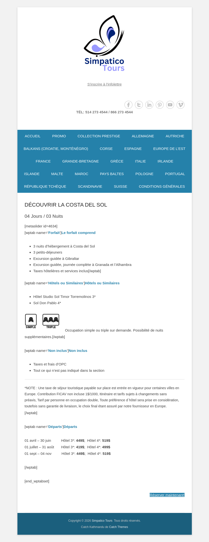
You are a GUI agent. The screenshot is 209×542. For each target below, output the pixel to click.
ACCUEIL (32, 136)
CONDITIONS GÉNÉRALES (162, 186)
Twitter (139, 105)
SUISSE (120, 186)
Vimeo (181, 105)
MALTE (57, 174)
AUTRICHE (175, 136)
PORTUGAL (175, 174)
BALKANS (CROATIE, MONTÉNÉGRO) (55, 149)
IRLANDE (165, 161)
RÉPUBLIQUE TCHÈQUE (45, 186)
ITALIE (140, 161)
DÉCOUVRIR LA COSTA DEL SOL (66, 205)
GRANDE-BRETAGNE (80, 161)
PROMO (59, 136)
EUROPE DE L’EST (169, 149)
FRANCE (43, 161)
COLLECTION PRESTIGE (98, 136)
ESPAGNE (132, 149)
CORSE (106, 149)
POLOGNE (144, 174)
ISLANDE (31, 174)
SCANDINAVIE (90, 186)
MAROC (81, 174)
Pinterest (160, 105)
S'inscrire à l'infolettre (104, 84)
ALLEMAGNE (143, 136)
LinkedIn (149, 105)
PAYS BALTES (112, 174)
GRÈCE (116, 161)
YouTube (170, 105)
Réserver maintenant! (167, 495)
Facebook (128, 105)
